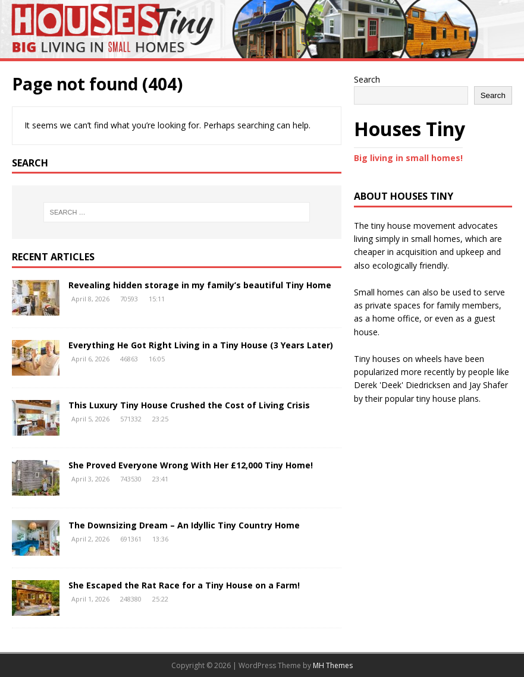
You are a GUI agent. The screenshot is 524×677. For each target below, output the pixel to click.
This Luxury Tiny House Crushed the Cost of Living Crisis (189, 405)
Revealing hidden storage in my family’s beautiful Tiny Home (199, 285)
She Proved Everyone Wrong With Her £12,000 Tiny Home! (190, 465)
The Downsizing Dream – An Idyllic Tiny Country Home (184, 525)
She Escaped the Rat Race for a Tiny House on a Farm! (184, 585)
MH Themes (333, 665)
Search (367, 79)
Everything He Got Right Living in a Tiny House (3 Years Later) (200, 345)
